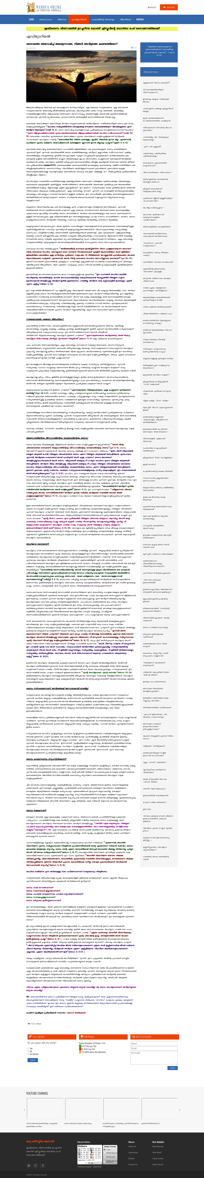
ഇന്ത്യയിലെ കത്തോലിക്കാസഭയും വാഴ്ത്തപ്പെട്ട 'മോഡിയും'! (156, 699)
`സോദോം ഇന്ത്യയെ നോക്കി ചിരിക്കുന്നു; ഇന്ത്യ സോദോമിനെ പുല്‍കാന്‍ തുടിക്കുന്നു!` (158, 819)
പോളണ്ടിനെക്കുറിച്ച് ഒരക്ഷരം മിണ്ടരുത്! (158, 471)
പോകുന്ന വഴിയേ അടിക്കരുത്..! (155, 802)
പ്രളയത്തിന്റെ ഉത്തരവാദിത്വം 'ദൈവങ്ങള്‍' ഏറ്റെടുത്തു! (154, 270)
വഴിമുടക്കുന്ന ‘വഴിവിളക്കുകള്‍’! (154, 746)
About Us (132, 1146)
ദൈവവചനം (45, 20)
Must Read (156, 1152)
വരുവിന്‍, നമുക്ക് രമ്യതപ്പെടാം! (154, 789)
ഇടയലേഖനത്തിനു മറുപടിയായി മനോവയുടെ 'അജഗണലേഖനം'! (155, 430)
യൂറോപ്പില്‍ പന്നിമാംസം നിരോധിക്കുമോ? (158, 554)
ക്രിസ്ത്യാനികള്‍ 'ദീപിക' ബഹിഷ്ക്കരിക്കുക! (158, 458)
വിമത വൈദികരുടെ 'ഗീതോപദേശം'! (157, 172)
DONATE (152, 7)
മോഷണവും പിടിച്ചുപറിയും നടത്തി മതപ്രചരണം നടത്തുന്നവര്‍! (155, 654)
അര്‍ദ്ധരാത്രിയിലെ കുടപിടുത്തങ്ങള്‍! (156, 227)
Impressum (133, 1152)
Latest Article (158, 1158)
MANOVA (140, 19)
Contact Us (133, 1164)
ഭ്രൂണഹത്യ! (147, 809)
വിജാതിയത (125, 20)
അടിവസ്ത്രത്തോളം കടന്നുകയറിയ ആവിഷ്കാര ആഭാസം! (155, 181)
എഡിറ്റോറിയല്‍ (78, 20)
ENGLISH (168, 7)
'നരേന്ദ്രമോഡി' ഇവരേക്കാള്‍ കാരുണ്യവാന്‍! (154, 664)
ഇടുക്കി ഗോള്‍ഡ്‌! (149, 464)
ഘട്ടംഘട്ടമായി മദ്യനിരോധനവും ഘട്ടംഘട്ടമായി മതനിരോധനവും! (155, 235)
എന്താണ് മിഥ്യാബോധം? (150, 1123)
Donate (132, 1158)
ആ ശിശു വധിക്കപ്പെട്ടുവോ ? (153, 208)
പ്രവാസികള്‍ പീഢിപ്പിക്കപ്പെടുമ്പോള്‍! (156, 573)
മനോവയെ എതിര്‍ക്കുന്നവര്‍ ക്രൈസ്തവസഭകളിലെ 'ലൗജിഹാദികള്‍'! (153, 218)
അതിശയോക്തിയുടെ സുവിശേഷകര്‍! (157, 707)
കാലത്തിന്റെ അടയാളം (103, 20)
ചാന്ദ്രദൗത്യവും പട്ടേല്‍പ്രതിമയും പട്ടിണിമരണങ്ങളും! (154, 155)
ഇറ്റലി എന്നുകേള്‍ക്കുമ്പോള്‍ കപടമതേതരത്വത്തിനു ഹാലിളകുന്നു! (157, 119)
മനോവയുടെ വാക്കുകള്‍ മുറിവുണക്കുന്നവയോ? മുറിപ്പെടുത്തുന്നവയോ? (152, 727)
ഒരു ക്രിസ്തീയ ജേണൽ (40, 1141)
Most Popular (157, 1146)
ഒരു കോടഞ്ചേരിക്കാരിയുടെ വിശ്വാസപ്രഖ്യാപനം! (153, 91)
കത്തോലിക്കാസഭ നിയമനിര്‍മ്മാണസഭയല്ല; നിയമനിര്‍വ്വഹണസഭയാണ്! (154, 564)
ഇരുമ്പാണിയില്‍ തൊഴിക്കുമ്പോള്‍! (156, 795)
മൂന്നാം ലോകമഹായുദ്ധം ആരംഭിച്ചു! (78, 1123)
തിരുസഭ (61, 20)
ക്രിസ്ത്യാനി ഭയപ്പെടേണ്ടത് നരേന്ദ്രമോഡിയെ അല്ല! (152, 190)
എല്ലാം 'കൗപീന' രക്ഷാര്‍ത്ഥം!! (155, 762)
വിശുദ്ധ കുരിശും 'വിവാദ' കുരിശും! (156, 401)
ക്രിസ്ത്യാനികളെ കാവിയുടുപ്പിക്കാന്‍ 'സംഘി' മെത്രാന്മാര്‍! (155, 383)
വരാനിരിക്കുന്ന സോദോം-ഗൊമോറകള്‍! (158, 262)
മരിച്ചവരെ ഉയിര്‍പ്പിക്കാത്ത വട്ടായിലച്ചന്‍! (153, 635)
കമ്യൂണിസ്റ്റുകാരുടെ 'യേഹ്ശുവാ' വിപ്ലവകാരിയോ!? (155, 848)
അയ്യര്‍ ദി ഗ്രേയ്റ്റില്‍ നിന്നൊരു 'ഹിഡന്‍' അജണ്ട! (155, 781)
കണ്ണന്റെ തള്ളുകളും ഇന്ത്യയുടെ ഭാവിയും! (158, 358)
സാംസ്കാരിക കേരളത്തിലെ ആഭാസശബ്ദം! (153, 527)
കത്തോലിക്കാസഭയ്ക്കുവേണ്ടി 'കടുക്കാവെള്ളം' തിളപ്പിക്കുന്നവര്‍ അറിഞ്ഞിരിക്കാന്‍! (155, 420)
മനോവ (32, 48)
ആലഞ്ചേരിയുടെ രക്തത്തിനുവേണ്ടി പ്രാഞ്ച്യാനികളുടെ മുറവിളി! (156, 299)
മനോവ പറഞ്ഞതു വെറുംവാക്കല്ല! (155, 627)
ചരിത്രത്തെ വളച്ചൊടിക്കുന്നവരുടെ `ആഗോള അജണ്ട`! (156, 673)
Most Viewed (157, 1164)
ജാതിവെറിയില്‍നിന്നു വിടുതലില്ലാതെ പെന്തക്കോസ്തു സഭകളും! (157, 322)
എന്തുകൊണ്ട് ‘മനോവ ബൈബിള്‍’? (156, 83)
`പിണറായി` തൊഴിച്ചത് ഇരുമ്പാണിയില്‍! (151, 581)
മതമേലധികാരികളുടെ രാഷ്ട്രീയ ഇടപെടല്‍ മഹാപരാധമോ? (154, 754)
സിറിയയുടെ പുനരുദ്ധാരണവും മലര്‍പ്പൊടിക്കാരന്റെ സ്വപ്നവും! (154, 350)
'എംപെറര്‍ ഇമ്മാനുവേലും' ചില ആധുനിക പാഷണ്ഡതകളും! (155, 716)
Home (31, 19)
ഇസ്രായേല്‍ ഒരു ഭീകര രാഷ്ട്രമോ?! (156, 375)
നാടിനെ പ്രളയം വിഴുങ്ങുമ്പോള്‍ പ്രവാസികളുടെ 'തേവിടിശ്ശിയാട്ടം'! (155, 289)
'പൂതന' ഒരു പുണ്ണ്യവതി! (152, 147)
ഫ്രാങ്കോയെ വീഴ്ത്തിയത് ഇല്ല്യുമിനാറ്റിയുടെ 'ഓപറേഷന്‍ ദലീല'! (157, 200)
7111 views (34, 1023)
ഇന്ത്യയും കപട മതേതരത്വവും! (154, 682)
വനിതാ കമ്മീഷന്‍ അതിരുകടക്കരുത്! (157, 307)
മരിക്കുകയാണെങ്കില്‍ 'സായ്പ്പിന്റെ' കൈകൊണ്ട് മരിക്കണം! (156, 610)
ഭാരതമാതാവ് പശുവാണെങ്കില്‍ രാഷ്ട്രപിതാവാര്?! (155, 164)
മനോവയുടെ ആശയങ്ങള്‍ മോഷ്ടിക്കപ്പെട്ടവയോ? (153, 690)
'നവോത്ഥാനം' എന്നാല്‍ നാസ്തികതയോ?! (152, 244)
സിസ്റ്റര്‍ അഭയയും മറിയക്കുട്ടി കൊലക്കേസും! (154, 341)
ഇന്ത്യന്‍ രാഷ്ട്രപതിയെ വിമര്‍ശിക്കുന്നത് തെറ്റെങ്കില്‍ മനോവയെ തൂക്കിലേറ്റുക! (157, 591)
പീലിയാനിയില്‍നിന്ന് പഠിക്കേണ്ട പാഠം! (157, 314)
